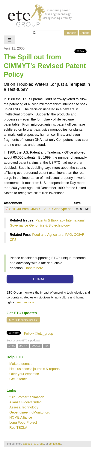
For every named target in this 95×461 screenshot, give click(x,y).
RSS (47, 346)
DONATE (40, 279)
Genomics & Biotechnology (49, 225)
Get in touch (18, 379)
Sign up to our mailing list (23, 319)
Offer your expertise (24, 374)
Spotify (23, 346)
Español (85, 32)
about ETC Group (33, 443)
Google (36, 346)
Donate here (34, 268)
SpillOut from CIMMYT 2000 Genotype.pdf (41, 209)
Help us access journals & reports (34, 369)
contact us (55, 443)
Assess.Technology (23, 407)
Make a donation (21, 364)
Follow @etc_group (38, 333)
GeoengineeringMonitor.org (29, 412)
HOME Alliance (20, 417)
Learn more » (25, 302)
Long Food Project (23, 422)
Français (70, 32)
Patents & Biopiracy (50, 220)
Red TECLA (18, 427)
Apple (11, 346)
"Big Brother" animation (26, 397)
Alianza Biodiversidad (25, 402)
